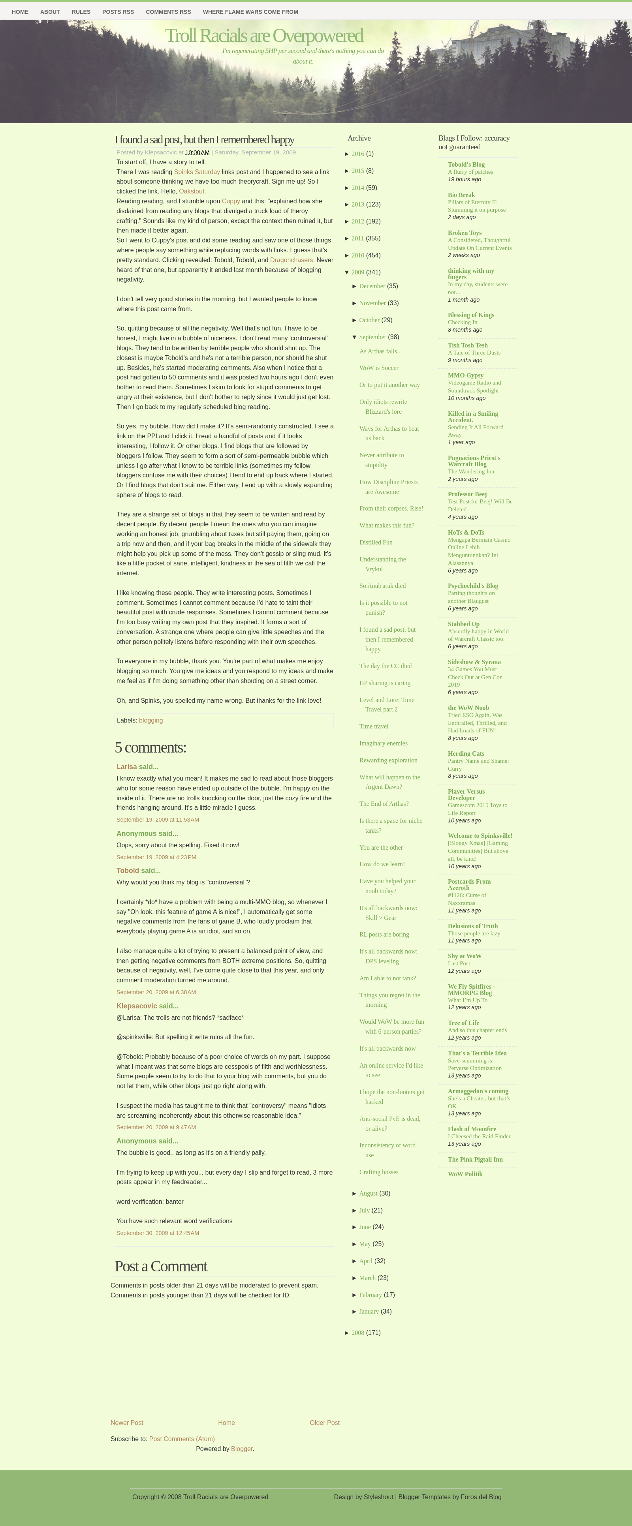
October (369, 320)
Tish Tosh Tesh (468, 345)
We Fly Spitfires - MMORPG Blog (471, 989)
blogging (151, 720)
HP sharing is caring (385, 682)
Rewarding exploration (388, 760)
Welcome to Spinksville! (480, 835)
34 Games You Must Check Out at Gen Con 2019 (475, 677)
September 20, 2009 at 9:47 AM (156, 1127)
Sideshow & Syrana (474, 662)
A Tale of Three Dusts (474, 352)
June (365, 1227)
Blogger (241, 1448)
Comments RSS (168, 12)
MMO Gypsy (465, 375)
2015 (358, 170)
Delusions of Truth (473, 926)
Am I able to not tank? (387, 978)
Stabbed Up (464, 624)
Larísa (127, 767)
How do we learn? (382, 864)
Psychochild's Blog (473, 585)
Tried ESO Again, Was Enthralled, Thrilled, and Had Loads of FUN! (477, 722)
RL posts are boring (384, 934)
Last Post (459, 963)
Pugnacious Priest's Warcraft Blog (474, 460)
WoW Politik (465, 1174)
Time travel (374, 726)
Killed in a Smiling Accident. (473, 416)
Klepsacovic (137, 1006)
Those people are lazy (474, 933)
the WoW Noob (468, 707)
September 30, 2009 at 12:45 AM (158, 1233)
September (372, 337)
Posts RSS (118, 12)
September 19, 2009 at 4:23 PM (156, 857)
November (372, 303)
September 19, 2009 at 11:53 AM (158, 819)
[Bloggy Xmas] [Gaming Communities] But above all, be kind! (478, 850)
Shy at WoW (465, 956)
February (370, 1294)
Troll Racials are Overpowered (264, 35)
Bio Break (461, 194)
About (50, 12)
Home (20, 12)
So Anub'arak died (382, 585)
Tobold (128, 871)
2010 (358, 255)
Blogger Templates (425, 1497)
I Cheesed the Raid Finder (479, 1136)
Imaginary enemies (383, 743)
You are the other (381, 847)
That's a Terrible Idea (477, 1053)
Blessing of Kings (471, 315)
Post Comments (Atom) (182, 1439)
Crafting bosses (379, 1172)
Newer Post (127, 1422)
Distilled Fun (376, 542)
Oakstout (191, 191)
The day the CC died (385, 666)
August (368, 1193)
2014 (358, 187)
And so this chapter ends (477, 1030)
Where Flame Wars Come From (250, 12)
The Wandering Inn (471, 471)
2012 (358, 221)
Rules (81, 12)
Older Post (325, 1422)
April (365, 1261)
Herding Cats (466, 753)
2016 (358, 153)
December (372, 286)
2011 (358, 238)
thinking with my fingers (471, 273)
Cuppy (232, 201)
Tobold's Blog (466, 164)
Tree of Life (463, 1022)
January (369, 1311)
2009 (358, 272)
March (367, 1277)
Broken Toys (465, 232)
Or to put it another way (389, 384)
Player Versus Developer (466, 794)
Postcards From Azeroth (469, 884)
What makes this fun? (386, 525)
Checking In (463, 322)
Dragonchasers (291, 260)
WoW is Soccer (379, 367)
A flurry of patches (470, 171)
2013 (358, 204)
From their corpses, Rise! (391, 508)
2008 (358, 1332)
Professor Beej (467, 494)
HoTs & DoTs (466, 532)
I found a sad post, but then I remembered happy (204, 139)
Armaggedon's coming (478, 1091)
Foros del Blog (481, 1497)
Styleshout (378, 1497)
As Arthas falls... (380, 351)
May (365, 1244)
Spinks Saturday (197, 172)
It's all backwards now (387, 1048)
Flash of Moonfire (472, 1129)
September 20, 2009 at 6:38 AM (156, 992)
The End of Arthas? (384, 803)
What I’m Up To (467, 1000)
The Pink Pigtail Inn (475, 1159)
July (364, 1210)
